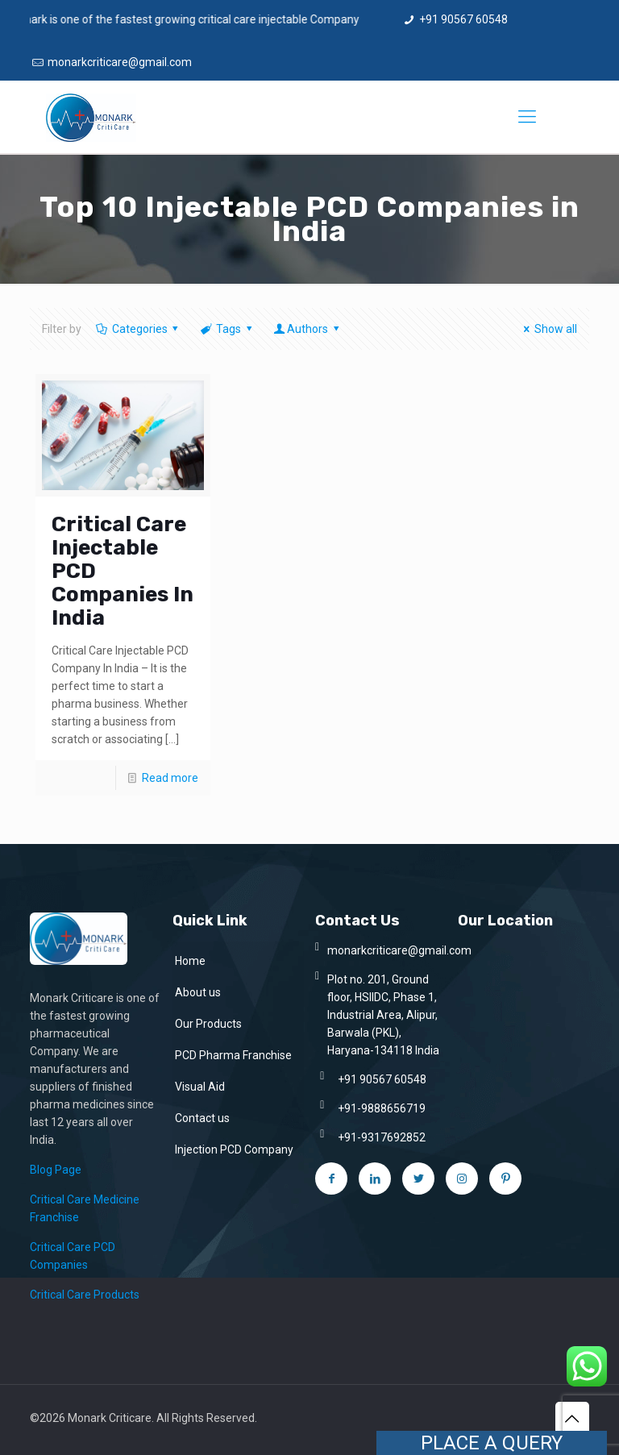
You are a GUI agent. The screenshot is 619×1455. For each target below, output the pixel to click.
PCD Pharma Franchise (233, 1055)
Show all (547, 328)
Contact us (202, 1118)
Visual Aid (200, 1086)
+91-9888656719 (382, 1108)
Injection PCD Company (234, 1149)
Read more (170, 777)
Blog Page (55, 1169)
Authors (307, 328)
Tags (226, 328)
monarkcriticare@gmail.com (120, 62)
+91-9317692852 (382, 1137)
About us (198, 992)
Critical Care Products (84, 1294)
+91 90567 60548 (463, 19)
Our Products (208, 1023)
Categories (138, 328)
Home (190, 960)
